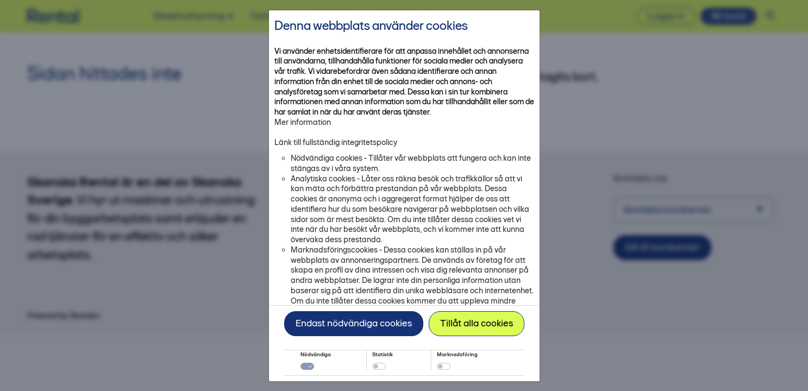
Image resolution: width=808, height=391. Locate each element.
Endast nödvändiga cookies (354, 323)
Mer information (302, 122)
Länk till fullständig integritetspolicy (335, 142)
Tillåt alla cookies (476, 323)
